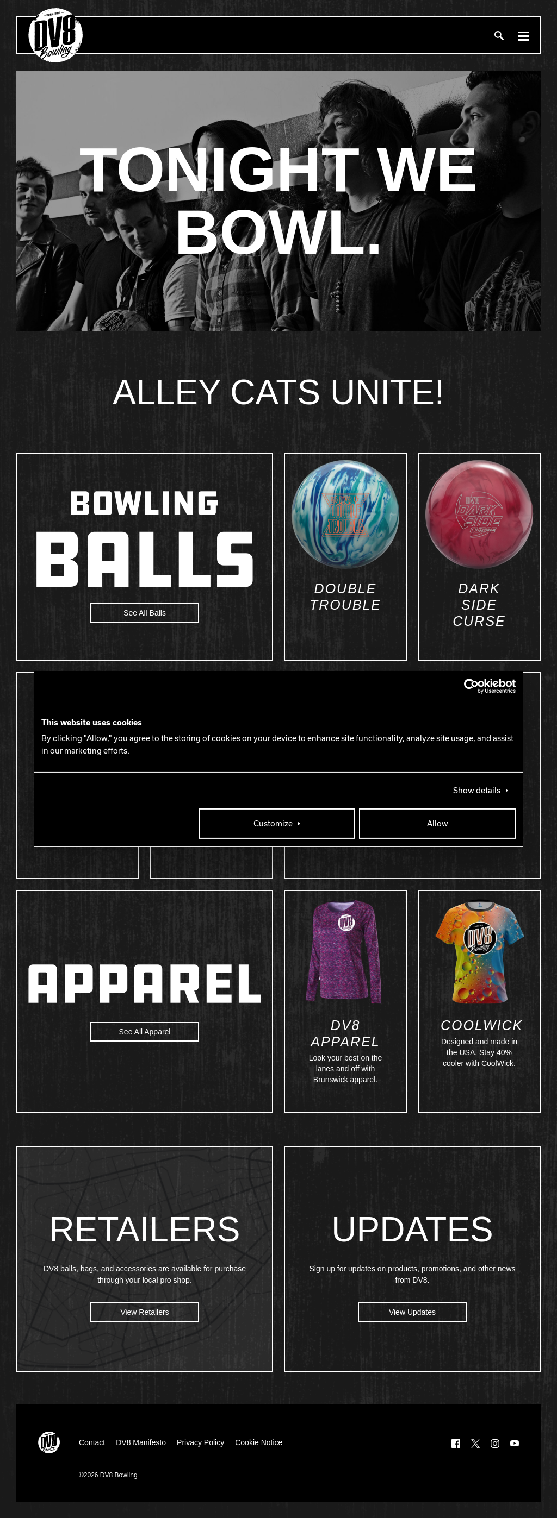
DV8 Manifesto (141, 1442)
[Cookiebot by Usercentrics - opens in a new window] (468, 686)
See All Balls (144, 613)
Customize (273, 823)
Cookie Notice (258, 1442)
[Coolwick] (479, 951)
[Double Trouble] (345, 514)
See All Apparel (145, 1031)
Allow (437, 823)
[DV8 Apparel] (345, 951)
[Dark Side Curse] (479, 514)
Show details (476, 790)
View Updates (412, 1312)
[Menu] (523, 35)
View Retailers (144, 1312)
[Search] (499, 35)
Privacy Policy (200, 1442)
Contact (92, 1442)
